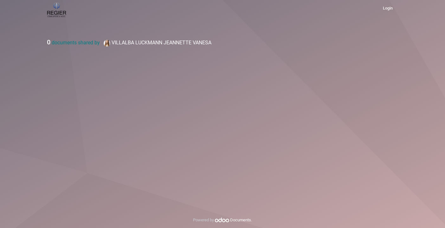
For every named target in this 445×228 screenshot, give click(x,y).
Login (388, 8)
